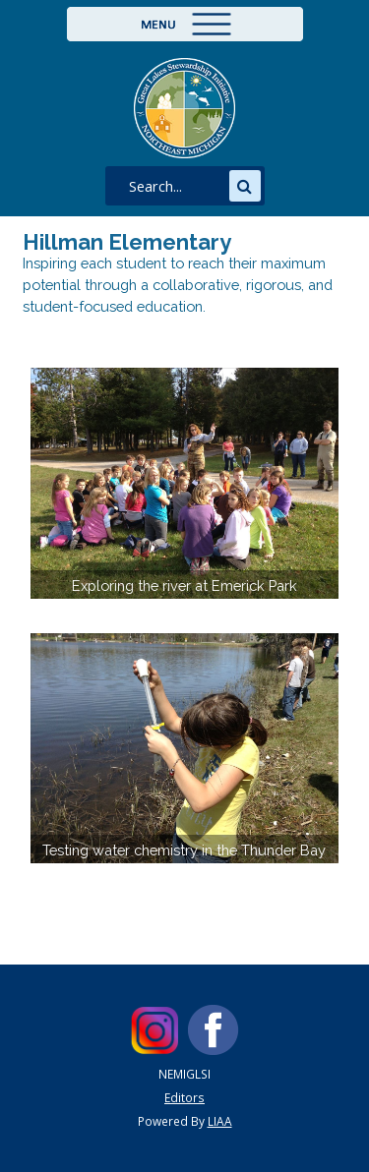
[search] (176, 186)
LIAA (220, 1121)
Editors (184, 1097)
